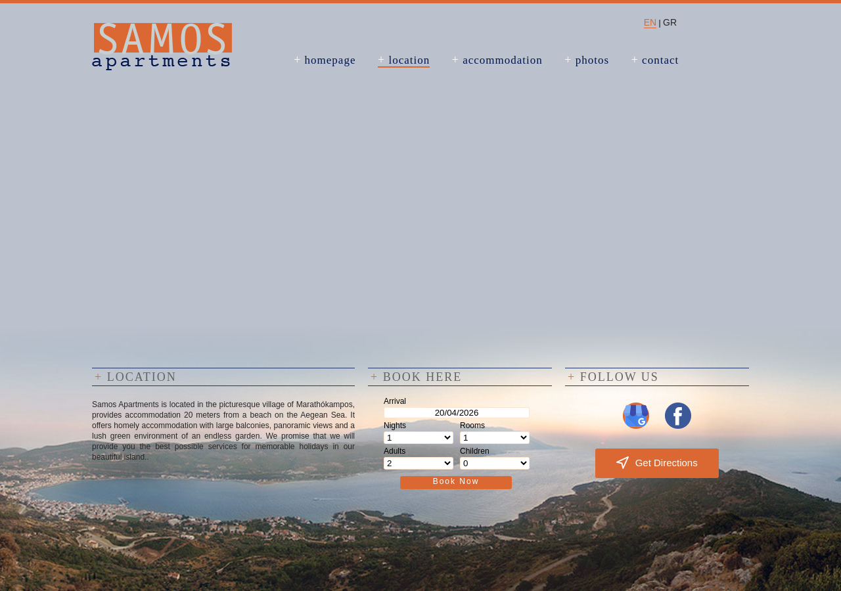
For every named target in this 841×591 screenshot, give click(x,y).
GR (670, 22)
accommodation (497, 60)
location (404, 60)
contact (655, 60)
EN (650, 22)
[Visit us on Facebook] (678, 426)
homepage (324, 60)
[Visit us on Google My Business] (636, 426)
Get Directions (656, 462)
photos (586, 60)
